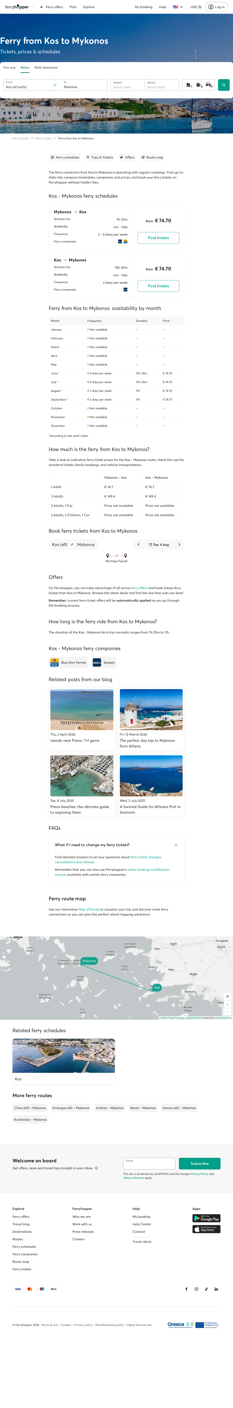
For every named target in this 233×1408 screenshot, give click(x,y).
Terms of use (49, 1325)
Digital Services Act (139, 1325)
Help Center (142, 1224)
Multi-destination (46, 67)
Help (162, 7)
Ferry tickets (20, 138)
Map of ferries (88, 909)
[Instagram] (196, 1289)
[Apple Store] (206, 1229)
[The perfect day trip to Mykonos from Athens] (151, 719)
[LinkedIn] (216, 1289)
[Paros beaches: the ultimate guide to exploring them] (82, 785)
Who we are (81, 1216)
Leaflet (163, 1017)
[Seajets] (103, 662)
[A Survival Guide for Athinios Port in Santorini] (151, 785)
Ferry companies (25, 1254)
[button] (72, 544)
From (9, 82)
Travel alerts (142, 1241)
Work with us (82, 1224)
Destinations (22, 1231)
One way (9, 67)
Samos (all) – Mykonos (179, 1108)
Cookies (66, 1325)
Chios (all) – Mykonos (30, 1108)
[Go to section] (65, 157)
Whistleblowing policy (109, 1325)
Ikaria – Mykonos (143, 1108)
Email (129, 1160)
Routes (17, 1239)
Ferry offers (51, 7)
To (65, 82)
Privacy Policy (199, 1174)
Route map (20, 1261)
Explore (89, 7)
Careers (78, 1239)
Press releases (83, 1231)
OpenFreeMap (176, 1017)
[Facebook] (186, 1289)
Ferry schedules (24, 1246)
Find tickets (158, 237)
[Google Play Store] (206, 1218)
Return (25, 67)
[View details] (96, 1168)
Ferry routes (43, 138)
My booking (143, 7)
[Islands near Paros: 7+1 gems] (82, 719)
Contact (139, 1231)
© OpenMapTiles (194, 1017)
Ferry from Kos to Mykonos (75, 138)
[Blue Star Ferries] (68, 662)
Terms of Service (133, 1177)
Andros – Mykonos (110, 1108)
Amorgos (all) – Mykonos (70, 1108)
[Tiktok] (206, 1289)
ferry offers (139, 588)
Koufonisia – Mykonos (30, 1119)
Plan (73, 7)
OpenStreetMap (223, 1017)
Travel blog (21, 1224)
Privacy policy (83, 1325)
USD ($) (196, 7)
